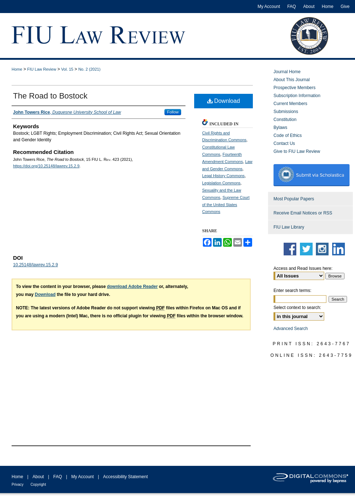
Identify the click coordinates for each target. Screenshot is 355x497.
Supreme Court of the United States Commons (226, 204)
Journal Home (287, 71)
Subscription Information (296, 95)
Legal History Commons (223, 176)
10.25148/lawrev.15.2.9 (35, 264)
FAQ (57, 476)
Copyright (38, 484)
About (38, 476)
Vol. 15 (67, 69)
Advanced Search (290, 328)
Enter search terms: (292, 290)
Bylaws (280, 127)
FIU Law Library (288, 227)
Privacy (18, 484)
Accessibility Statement (125, 476)
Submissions (285, 111)
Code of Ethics (287, 135)
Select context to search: (297, 307)
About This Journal (291, 79)
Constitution (284, 119)
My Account (82, 476)
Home (17, 69)
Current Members (290, 103)
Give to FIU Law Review (296, 151)
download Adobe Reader (132, 286)
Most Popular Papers (293, 198)
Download (223, 101)
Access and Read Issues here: (303, 268)
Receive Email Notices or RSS (302, 213)
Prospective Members (294, 87)
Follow (173, 112)
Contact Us (284, 143)
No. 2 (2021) (89, 69)
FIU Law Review (41, 69)
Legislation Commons (221, 183)
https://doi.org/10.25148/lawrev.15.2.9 (46, 166)
